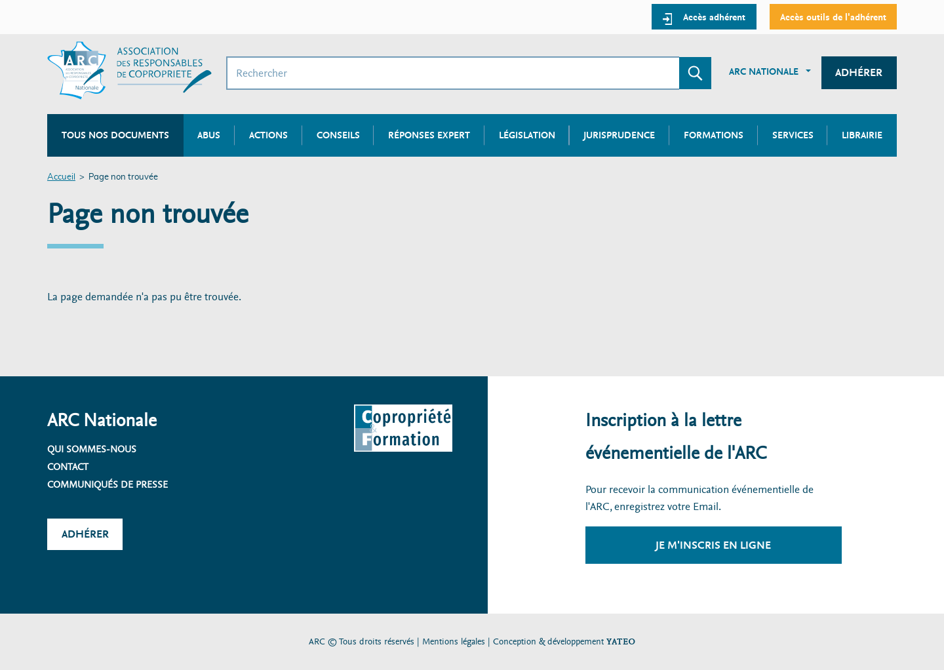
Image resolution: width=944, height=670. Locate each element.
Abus (208, 135)
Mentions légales (453, 641)
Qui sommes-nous (91, 449)
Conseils (338, 135)
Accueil (61, 177)
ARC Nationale (763, 71)
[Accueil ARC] (129, 70)
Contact (67, 467)
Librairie (862, 135)
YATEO (620, 641)
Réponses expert (429, 135)
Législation (527, 135)
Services (793, 135)
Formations (713, 135)
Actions (268, 135)
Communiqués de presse (107, 484)
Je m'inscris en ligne (713, 545)
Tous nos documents (115, 135)
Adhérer (858, 72)
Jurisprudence (619, 135)
